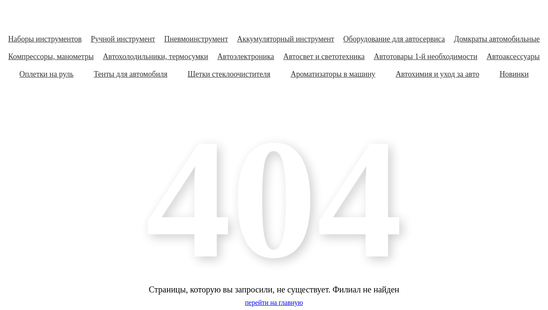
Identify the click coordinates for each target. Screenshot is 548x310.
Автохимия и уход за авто (438, 74)
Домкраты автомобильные (496, 39)
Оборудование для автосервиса (394, 39)
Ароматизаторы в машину (333, 74)
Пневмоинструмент (196, 39)
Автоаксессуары (512, 56)
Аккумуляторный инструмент (285, 39)
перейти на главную (274, 302)
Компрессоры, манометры (50, 56)
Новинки (514, 74)
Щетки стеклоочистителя (229, 74)
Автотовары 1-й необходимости (425, 56)
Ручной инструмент (123, 39)
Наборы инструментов (45, 39)
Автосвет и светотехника (324, 56)
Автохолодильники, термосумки (155, 56)
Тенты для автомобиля (130, 74)
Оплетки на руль (46, 74)
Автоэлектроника (245, 56)
